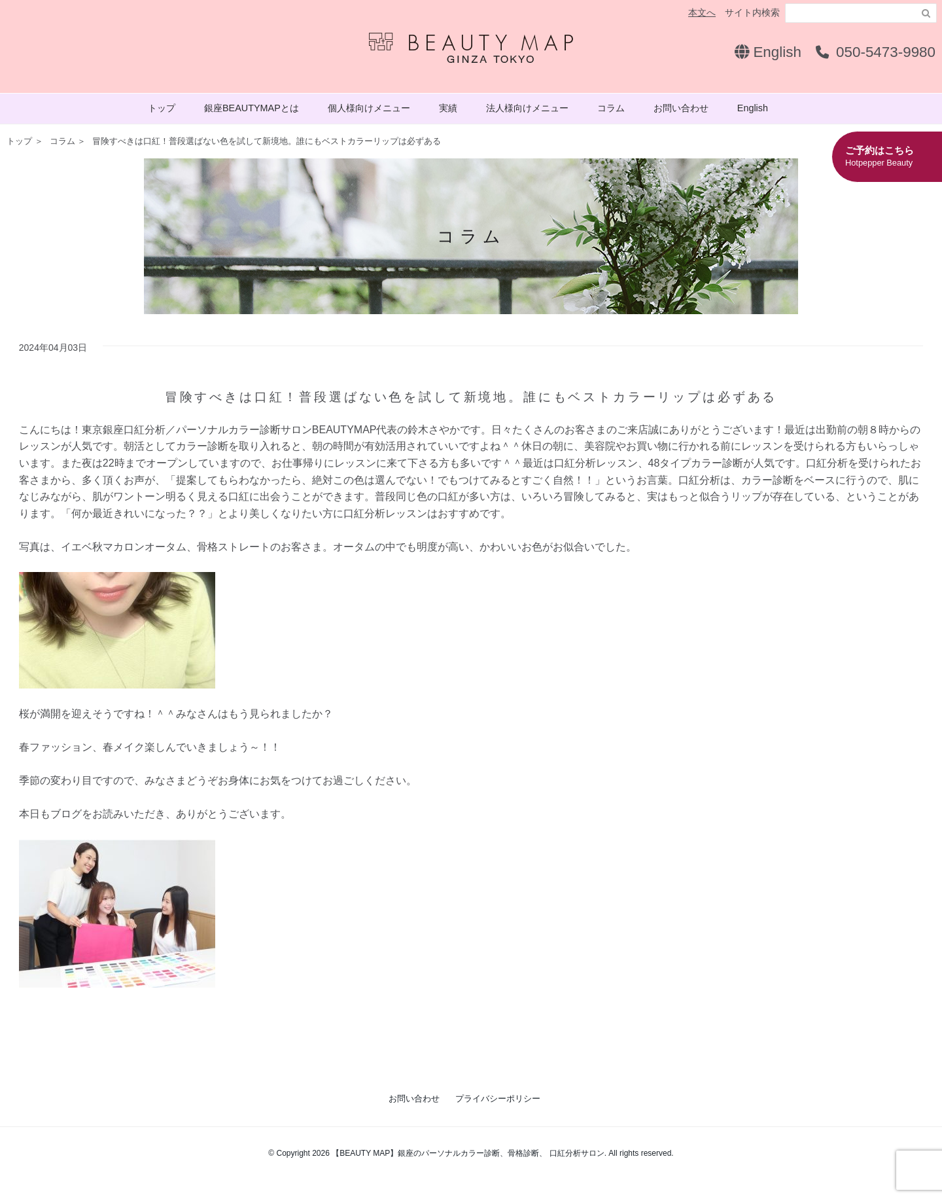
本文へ (702, 12)
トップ (161, 108)
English (768, 52)
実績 (448, 108)
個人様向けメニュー (369, 108)
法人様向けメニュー (527, 108)
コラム (611, 108)
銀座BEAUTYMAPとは (251, 108)
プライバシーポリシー (497, 1098)
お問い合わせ (681, 108)
